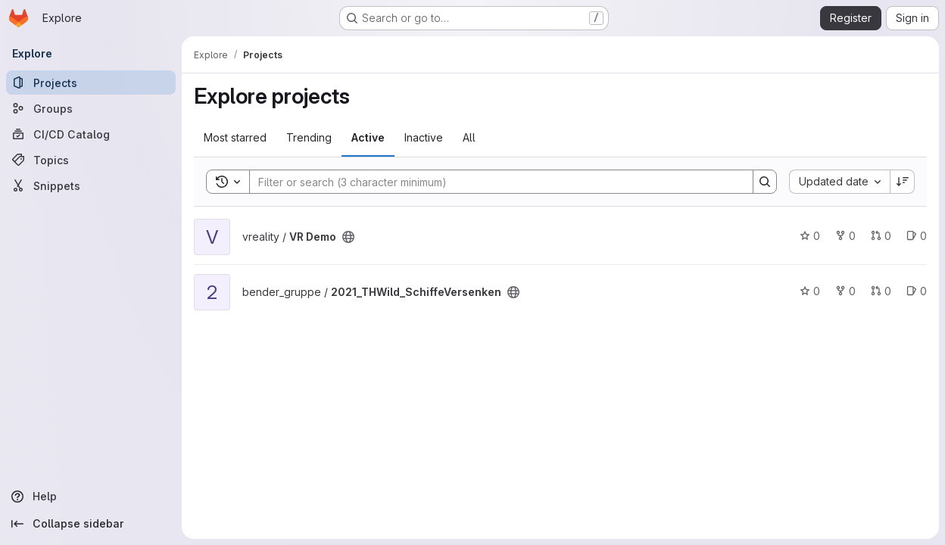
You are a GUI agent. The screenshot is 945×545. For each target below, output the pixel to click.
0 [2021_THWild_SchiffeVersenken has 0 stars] (810, 291)
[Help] (91, 496)
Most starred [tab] (235, 137)
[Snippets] (91, 185)
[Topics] (91, 160)
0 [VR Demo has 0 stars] (810, 235)
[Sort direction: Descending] (902, 182)
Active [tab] (368, 137)
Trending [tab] (309, 137)
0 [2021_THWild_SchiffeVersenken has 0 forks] (845, 291)
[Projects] (91, 82)
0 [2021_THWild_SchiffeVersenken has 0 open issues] (916, 291)
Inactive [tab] (423, 137)
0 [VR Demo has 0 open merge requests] (881, 235)
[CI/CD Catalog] (91, 134)
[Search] (493, 182)
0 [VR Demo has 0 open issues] (916, 235)
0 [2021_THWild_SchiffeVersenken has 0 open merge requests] (881, 291)
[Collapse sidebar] (91, 524)
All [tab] (469, 137)
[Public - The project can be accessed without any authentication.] (348, 237)
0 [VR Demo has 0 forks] (845, 235)
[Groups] (91, 108)
